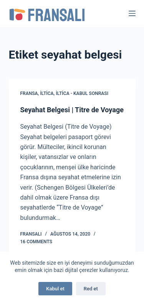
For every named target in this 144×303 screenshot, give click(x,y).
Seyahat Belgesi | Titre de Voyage (72, 110)
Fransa (29, 93)
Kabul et (55, 289)
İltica (46, 93)
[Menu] (132, 13)
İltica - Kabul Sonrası (82, 93)
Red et (91, 289)
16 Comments (36, 241)
